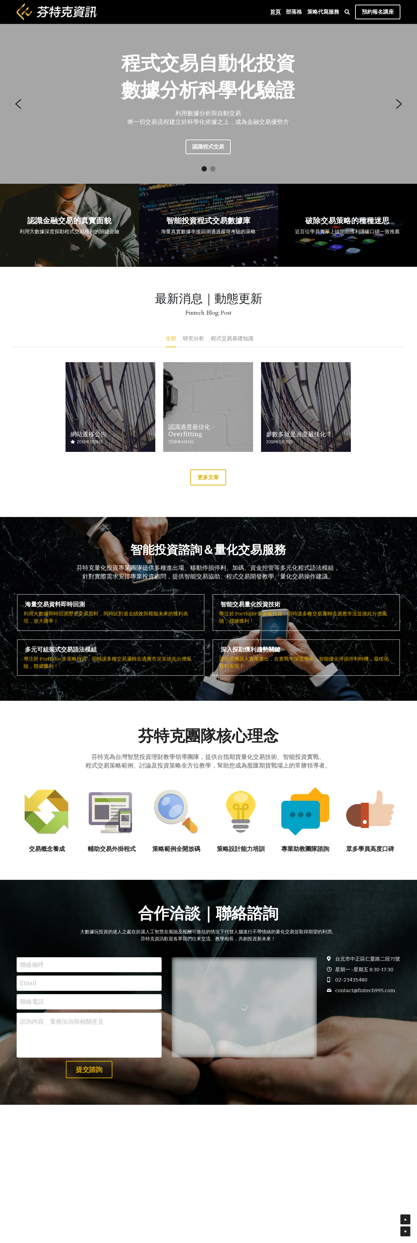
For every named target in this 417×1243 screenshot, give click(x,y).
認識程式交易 (208, 147)
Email (28, 983)
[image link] (56, 11)
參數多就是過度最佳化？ (299, 434)
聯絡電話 (32, 1001)
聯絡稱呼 (32, 964)
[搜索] (347, 12)
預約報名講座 (378, 12)
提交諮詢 (89, 1070)
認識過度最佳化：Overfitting (192, 431)
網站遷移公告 (88, 434)
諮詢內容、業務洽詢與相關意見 (62, 1021)
